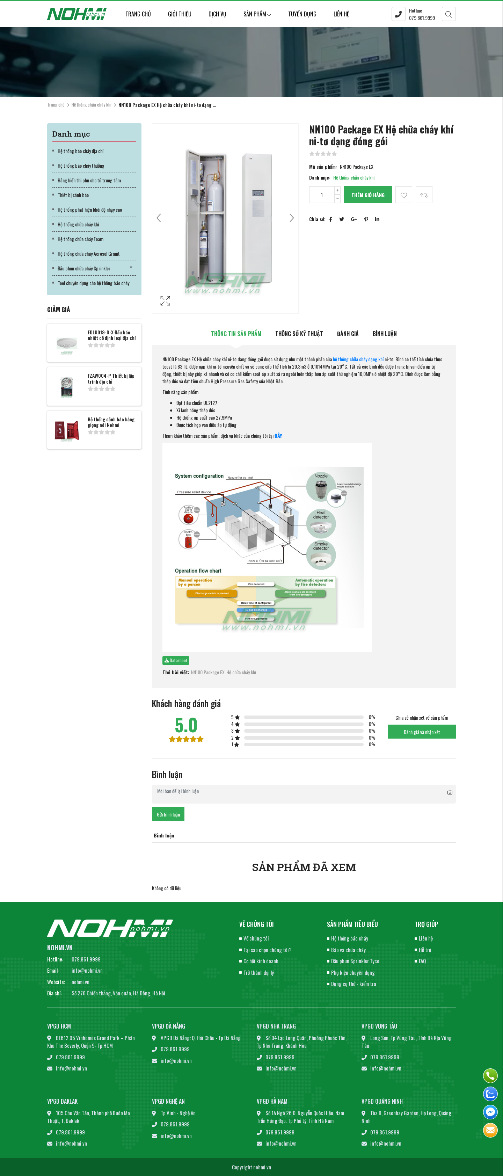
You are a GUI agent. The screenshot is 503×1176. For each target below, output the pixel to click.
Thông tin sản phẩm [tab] (236, 333)
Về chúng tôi (256, 938)
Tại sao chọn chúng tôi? (267, 949)
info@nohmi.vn (87, 970)
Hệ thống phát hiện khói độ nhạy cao (90, 209)
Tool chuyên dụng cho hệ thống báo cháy (93, 282)
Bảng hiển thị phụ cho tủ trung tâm (89, 180)
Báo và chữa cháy (348, 949)
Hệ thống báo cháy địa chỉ (80, 150)
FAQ (422, 961)
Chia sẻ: (317, 219)
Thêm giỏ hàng (368, 194)
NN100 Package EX (208, 672)
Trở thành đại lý (258, 972)
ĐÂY (278, 435)
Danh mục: (319, 177)
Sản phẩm (257, 14)
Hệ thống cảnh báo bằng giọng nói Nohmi (111, 422)
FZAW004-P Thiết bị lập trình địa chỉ (111, 378)
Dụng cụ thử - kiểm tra (353, 983)
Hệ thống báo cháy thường (81, 165)
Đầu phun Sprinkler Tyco (355, 961)
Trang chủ (138, 14)
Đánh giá (348, 333)
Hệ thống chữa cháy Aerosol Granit (89, 253)
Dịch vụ (217, 14)
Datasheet (176, 660)
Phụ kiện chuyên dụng (353, 972)
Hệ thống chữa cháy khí (91, 104)
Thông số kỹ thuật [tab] (299, 333)
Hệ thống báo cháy (349, 938)
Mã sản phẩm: (323, 166)
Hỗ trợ (425, 949)
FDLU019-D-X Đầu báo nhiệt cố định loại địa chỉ (112, 335)
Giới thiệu (179, 14)
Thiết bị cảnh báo (73, 194)
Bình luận (385, 333)
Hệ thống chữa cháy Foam (80, 238)
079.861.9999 (86, 959)
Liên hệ (341, 14)
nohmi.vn (80, 982)
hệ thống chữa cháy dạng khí (358, 359)
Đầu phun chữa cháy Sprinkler (84, 268)
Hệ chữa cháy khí (241, 672)
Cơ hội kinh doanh (260, 961)
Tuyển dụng (302, 14)
